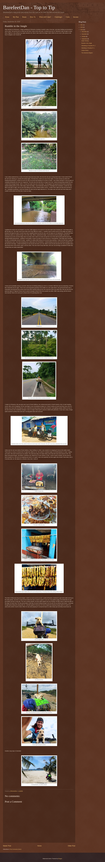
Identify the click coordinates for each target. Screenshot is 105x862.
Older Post (71, 846)
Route (24, 17)
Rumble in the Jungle (86, 43)
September (84, 38)
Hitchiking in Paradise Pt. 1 (88, 48)
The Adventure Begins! (87, 52)
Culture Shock (84, 50)
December (84, 31)
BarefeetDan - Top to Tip (29, 7)
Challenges (58, 17)
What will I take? (45, 17)
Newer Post (7, 846)
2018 (81, 29)
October (84, 36)
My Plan (16, 17)
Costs (68, 17)
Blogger (60, 858)
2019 (81, 27)
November (84, 34)
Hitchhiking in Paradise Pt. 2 (88, 45)
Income (75, 17)
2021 (81, 25)
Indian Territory (85, 40)
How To (33, 17)
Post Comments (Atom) (15, 849)
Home (7, 17)
